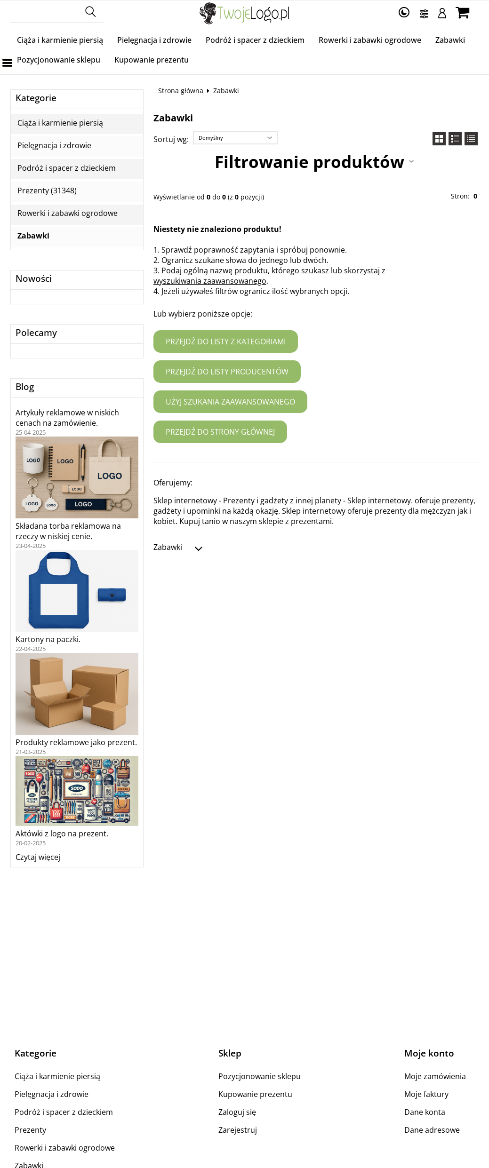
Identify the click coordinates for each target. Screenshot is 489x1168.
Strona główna (180, 90)
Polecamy (36, 333)
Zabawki (450, 40)
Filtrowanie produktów (309, 161)
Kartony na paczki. (48, 639)
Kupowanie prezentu (151, 60)
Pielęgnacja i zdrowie (154, 40)
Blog (25, 387)
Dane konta (424, 1112)
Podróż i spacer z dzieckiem (255, 40)
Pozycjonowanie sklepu (58, 60)
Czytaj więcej (38, 857)
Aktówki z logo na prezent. (62, 833)
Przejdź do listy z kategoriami (226, 341)
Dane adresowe (432, 1130)
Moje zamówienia (435, 1076)
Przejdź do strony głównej (220, 432)
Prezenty (30, 1130)
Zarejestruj (237, 1130)
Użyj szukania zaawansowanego (230, 402)
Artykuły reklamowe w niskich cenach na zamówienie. (67, 417)
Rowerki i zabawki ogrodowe (370, 40)
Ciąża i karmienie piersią (60, 40)
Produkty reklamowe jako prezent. (76, 742)
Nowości (34, 279)
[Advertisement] (245, 957)
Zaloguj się (237, 1112)
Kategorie (36, 98)
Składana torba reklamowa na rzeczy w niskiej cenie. (68, 531)
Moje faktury (426, 1094)
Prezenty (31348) (47, 191)
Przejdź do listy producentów (227, 371)
